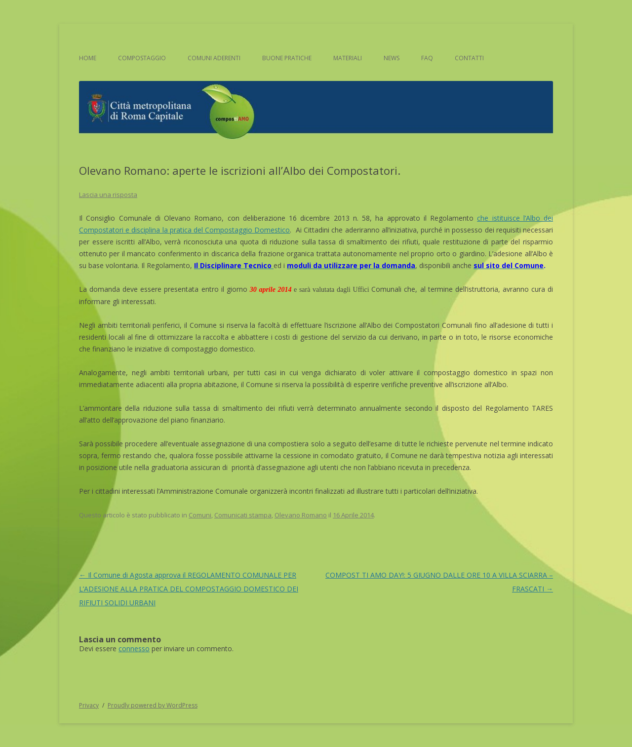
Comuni (200, 515)
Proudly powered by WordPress (153, 705)
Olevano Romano (301, 515)
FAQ (427, 58)
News (391, 58)
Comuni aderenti (214, 58)
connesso (134, 648)
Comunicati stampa (243, 515)
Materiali (347, 58)
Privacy (89, 705)
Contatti (469, 58)
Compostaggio (142, 58)
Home (87, 58)
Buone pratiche (287, 58)
